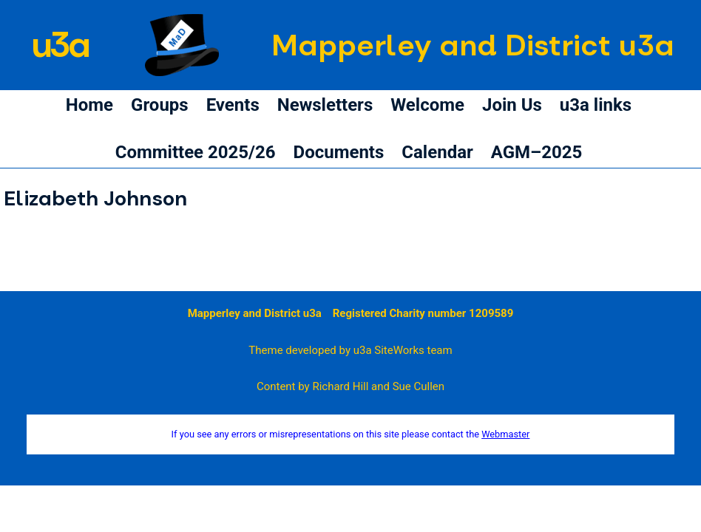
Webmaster (505, 434)
